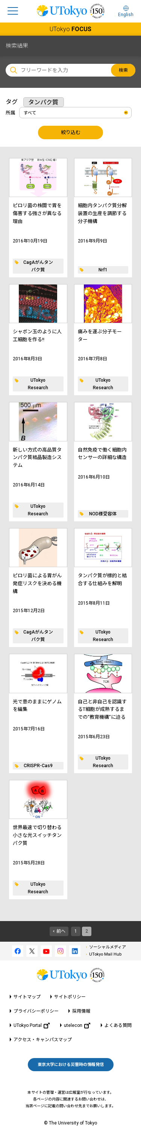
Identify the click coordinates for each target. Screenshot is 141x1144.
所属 (10, 113)
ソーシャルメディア (107, 947)
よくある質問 (118, 1025)
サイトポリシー (70, 997)
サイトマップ (27, 997)
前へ (60, 931)
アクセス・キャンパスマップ (43, 1039)
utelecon (77, 1025)
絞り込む (70, 132)
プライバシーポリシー (36, 1011)
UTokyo (70, 29)
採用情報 (81, 1011)
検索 (123, 70)
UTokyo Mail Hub (105, 954)
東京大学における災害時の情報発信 (71, 1064)
